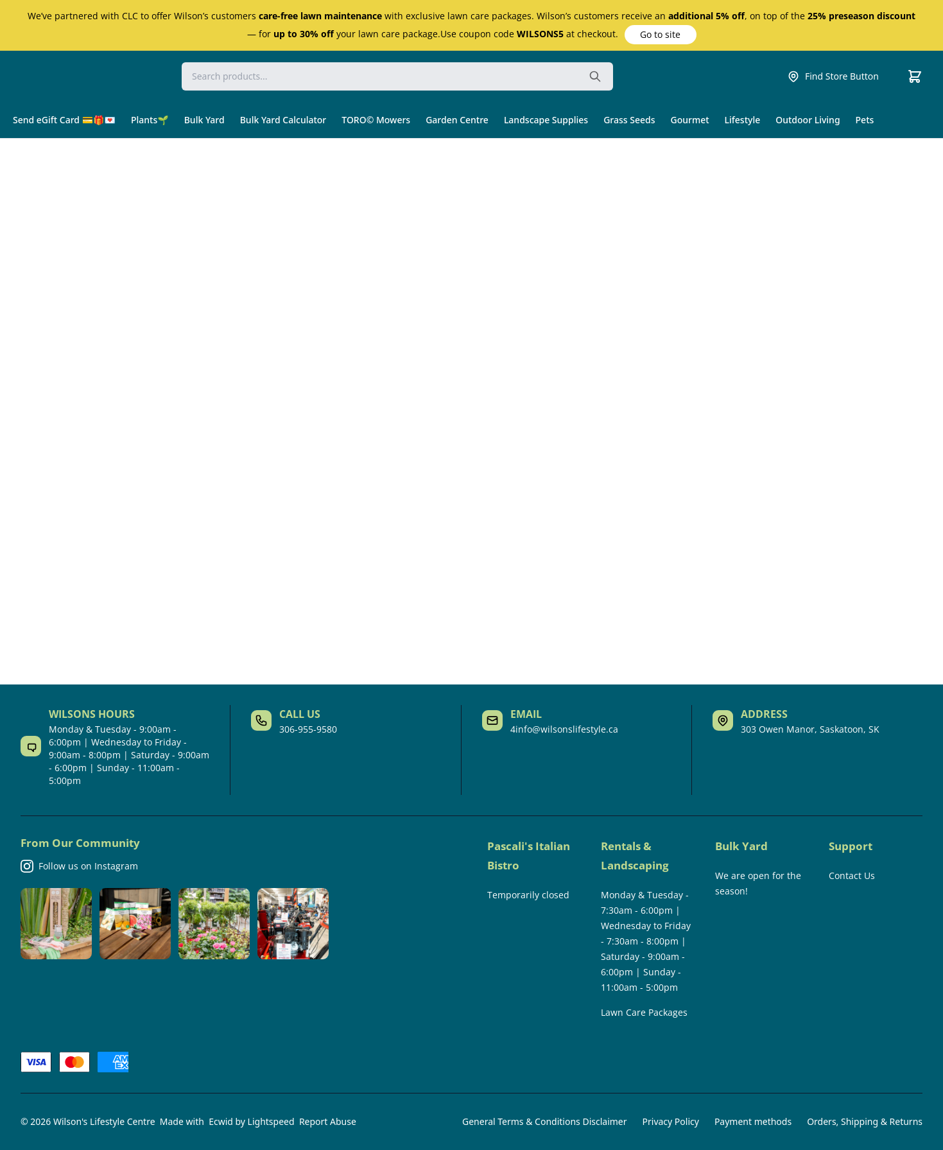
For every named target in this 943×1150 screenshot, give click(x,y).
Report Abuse (327, 1121)
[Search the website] (595, 76)
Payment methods (753, 1121)
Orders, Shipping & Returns (864, 1121)
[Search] (397, 76)
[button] (660, 34)
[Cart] (915, 76)
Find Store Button (833, 76)
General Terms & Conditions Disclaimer (544, 1121)
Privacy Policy (671, 1121)
